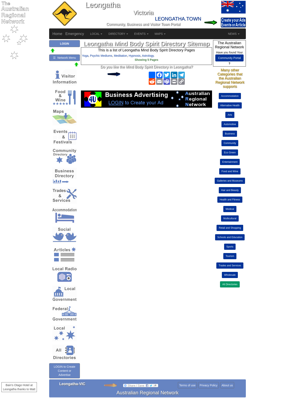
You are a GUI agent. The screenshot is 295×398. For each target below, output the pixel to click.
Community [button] (230, 143)
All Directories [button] (229, 284)
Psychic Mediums (101, 55)
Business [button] (230, 133)
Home (57, 34)
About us (227, 385)
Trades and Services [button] (230, 265)
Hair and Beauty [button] (230, 190)
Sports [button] (230, 246)
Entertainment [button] (230, 162)
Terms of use (187, 385)
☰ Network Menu (64, 57)
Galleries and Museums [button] (230, 180)
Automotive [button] (230, 124)
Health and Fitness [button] (230, 199)
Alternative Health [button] (230, 105)
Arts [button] (230, 114)
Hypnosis (135, 55)
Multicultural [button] (229, 218)
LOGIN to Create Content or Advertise (64, 371)
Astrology (148, 55)
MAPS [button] (160, 33)
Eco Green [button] (230, 152)
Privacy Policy (208, 385)
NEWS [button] (233, 33)
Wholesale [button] (230, 275)
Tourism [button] (230, 256)
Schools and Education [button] (230, 237)
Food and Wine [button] (229, 171)
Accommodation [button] (230, 96)
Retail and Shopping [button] (230, 227)
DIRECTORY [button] (118, 33)
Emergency (74, 34)
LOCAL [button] (96, 33)
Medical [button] (230, 209)
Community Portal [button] (229, 58)
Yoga (85, 55)
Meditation (120, 55)
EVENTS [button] (141, 33)
